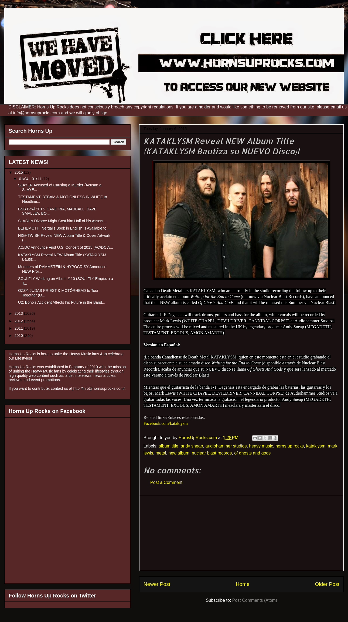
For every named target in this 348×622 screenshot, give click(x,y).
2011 (19, 328)
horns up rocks (289, 446)
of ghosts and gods (252, 453)
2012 (19, 321)
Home (243, 584)
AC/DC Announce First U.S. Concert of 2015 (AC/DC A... (65, 247)
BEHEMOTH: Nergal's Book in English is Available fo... (64, 228)
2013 (19, 313)
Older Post (327, 584)
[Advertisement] (241, 533)
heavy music (261, 446)
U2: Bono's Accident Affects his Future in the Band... (61, 302)
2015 (19, 172)
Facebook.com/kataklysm (166, 423)
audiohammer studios (226, 446)
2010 (19, 335)
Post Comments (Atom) (254, 600)
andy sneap (192, 446)
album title (168, 446)
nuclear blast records (212, 453)
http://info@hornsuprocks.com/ (99, 388)
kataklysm (315, 446)
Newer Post (157, 584)
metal (160, 453)
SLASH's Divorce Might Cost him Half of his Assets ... (62, 221)
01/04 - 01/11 (30, 179)
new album (178, 453)
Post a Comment (166, 482)
